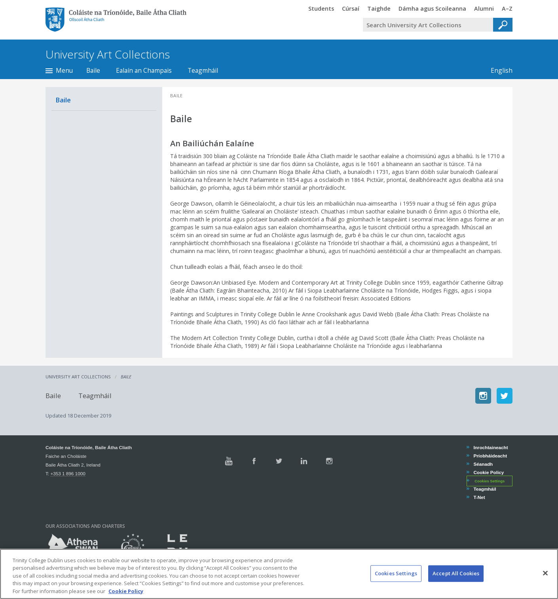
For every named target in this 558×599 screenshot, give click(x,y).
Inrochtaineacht (490, 447)
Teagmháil (203, 70)
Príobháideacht (490, 455)
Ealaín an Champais (144, 70)
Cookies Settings (489, 481)
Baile (93, 70)
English (501, 70)
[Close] (545, 584)
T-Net (479, 497)
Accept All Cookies (456, 584)
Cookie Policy (488, 472)
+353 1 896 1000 (67, 473)
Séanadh (483, 464)
